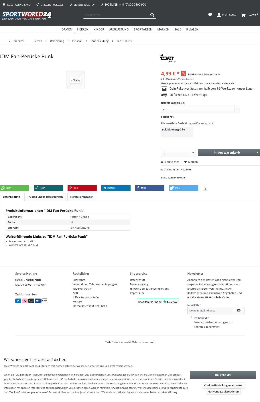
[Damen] (67, 29)
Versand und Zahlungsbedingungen (95, 284)
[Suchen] (152, 15)
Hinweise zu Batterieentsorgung (149, 288)
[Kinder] (99, 29)
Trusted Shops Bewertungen (45, 197)
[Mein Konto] (227, 15)
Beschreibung (11, 197)
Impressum (137, 293)
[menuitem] (119, 15)
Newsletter (194, 305)
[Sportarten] (143, 29)
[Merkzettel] (210, 15)
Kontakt (77, 301)
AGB (75, 293)
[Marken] (163, 29)
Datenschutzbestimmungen (211, 322)
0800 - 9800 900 (28, 280)
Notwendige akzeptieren (223, 391)
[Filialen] (192, 29)
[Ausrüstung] (119, 29)
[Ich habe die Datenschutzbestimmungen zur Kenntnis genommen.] (190, 317)
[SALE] (178, 29)
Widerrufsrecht (82, 288)
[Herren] (83, 29)
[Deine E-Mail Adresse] (210, 310)
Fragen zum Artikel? (19, 241)
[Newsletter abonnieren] (239, 310)
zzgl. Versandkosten (183, 78)
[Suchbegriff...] (119, 15)
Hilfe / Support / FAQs (86, 297)
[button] (14, 188)
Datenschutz (137, 280)
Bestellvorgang (139, 284)
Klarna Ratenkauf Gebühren (90, 306)
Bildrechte (79, 280)
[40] (200, 109)
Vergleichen (170, 162)
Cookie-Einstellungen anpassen (223, 385)
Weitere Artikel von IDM (22, 245)
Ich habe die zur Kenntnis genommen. (213, 322)
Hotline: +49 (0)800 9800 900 (125, 5)
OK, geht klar (223, 375)
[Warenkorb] (250, 15)
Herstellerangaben (81, 197)
